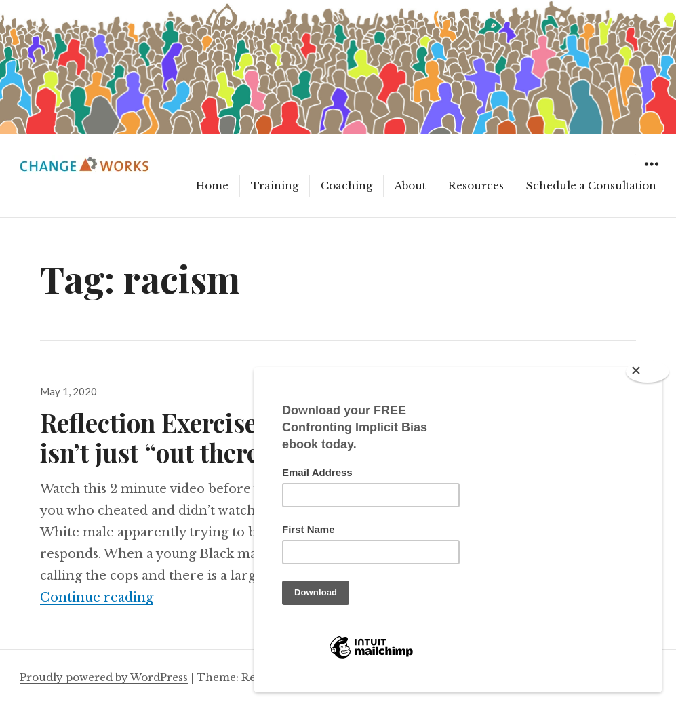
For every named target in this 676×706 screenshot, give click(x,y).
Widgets (651, 174)
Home (212, 185)
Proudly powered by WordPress (104, 677)
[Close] (647, 371)
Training (274, 185)
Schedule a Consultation (591, 185)
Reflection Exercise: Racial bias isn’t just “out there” (217, 437)
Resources (476, 185)
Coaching (346, 185)
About (410, 185)
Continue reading (96, 597)
